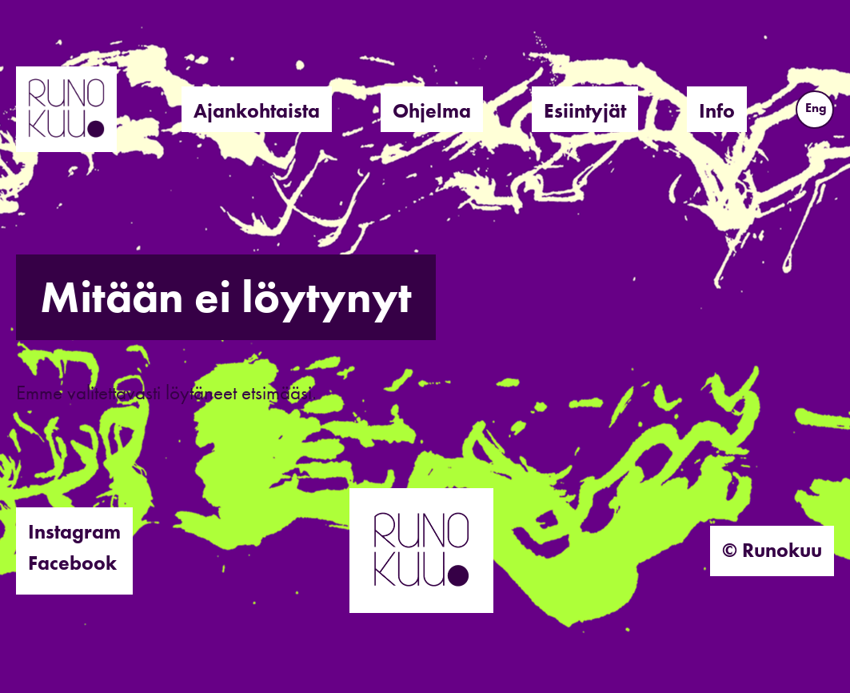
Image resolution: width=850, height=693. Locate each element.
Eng (816, 107)
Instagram (74, 531)
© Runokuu (772, 550)
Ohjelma (432, 110)
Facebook (72, 563)
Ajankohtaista (257, 110)
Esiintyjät (585, 110)
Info (717, 110)
